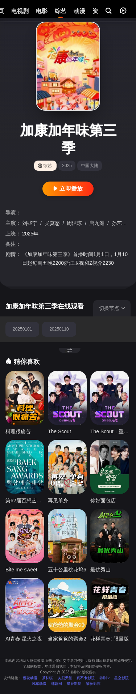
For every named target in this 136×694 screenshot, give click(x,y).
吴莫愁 (53, 223)
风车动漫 (39, 684)
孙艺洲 (120, 223)
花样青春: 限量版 (109, 639)
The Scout (59, 431)
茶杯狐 (47, 678)
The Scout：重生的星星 (109, 431)
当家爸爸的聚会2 (67, 639)
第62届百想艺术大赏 (24, 500)
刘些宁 (30, 223)
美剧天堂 (65, 678)
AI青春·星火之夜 (23, 639)
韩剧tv (104, 678)
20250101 (22, 329)
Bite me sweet (21, 569)
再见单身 (58, 500)
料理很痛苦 (18, 431)
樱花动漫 (30, 678)
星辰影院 (74, 684)
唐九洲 (97, 223)
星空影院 (121, 678)
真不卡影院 (86, 678)
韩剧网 (56, 684)
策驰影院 (93, 684)
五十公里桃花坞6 (67, 569)
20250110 (59, 329)
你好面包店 (103, 500)
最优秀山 (100, 569)
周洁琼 (75, 223)
